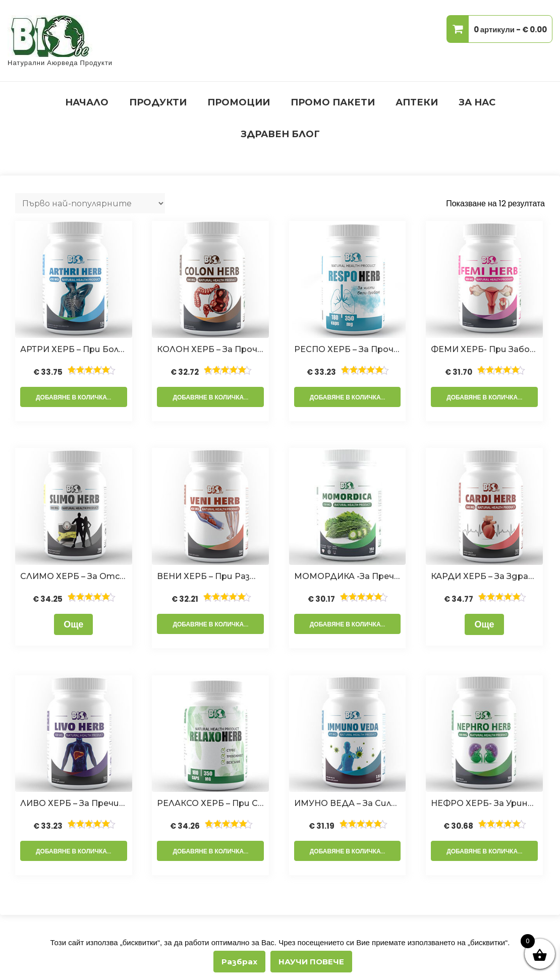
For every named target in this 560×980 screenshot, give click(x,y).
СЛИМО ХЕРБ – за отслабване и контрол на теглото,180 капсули (73, 576)
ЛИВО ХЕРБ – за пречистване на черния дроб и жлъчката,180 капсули (73, 803)
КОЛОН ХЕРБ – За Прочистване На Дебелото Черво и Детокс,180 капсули (210, 349)
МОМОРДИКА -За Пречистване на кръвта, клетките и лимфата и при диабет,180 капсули (347, 576)
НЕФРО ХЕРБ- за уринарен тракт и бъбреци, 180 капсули (484, 803)
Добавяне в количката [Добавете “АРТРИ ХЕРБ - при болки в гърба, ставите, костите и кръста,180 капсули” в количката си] (75, 397)
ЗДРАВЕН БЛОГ (280, 134)
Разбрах (239, 961)
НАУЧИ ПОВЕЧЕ (311, 961)
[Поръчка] (90, 203)
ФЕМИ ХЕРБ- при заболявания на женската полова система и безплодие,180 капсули (484, 349)
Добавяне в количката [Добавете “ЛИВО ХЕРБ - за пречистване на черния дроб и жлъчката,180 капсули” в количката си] (75, 851)
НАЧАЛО (86, 102)
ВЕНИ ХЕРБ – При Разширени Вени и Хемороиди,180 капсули (210, 576)
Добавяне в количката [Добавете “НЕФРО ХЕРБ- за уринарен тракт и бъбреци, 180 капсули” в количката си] (485, 851)
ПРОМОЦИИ (238, 102)
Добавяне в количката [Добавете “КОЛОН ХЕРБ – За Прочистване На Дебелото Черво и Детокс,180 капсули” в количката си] (212, 397)
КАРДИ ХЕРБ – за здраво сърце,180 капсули (484, 576)
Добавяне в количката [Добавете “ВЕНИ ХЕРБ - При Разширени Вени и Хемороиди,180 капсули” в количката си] (212, 624)
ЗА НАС (477, 102)
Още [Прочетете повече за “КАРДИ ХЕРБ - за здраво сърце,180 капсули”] (484, 624)
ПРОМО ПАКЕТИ (333, 102)
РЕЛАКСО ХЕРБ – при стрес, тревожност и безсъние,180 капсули (210, 803)
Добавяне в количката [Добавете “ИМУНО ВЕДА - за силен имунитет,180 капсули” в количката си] (349, 851)
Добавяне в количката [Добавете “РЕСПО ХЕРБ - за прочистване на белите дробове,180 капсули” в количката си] (349, 397)
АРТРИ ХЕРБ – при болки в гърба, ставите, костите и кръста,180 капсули (73, 349)
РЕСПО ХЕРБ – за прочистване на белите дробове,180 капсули (347, 349)
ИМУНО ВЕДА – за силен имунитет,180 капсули (347, 803)
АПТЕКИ (417, 102)
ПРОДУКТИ (158, 102)
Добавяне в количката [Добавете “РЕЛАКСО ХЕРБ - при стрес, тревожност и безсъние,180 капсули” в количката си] (212, 851)
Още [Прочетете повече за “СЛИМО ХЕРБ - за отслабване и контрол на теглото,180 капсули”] (73, 624)
